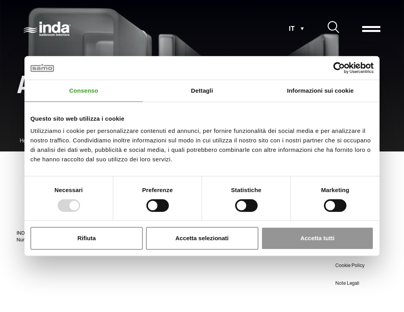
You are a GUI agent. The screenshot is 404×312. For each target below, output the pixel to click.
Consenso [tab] (83, 90)
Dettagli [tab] (202, 90)
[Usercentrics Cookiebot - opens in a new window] (339, 68)
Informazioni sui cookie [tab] (320, 90)
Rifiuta (86, 238)
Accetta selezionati (201, 238)
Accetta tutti (317, 238)
